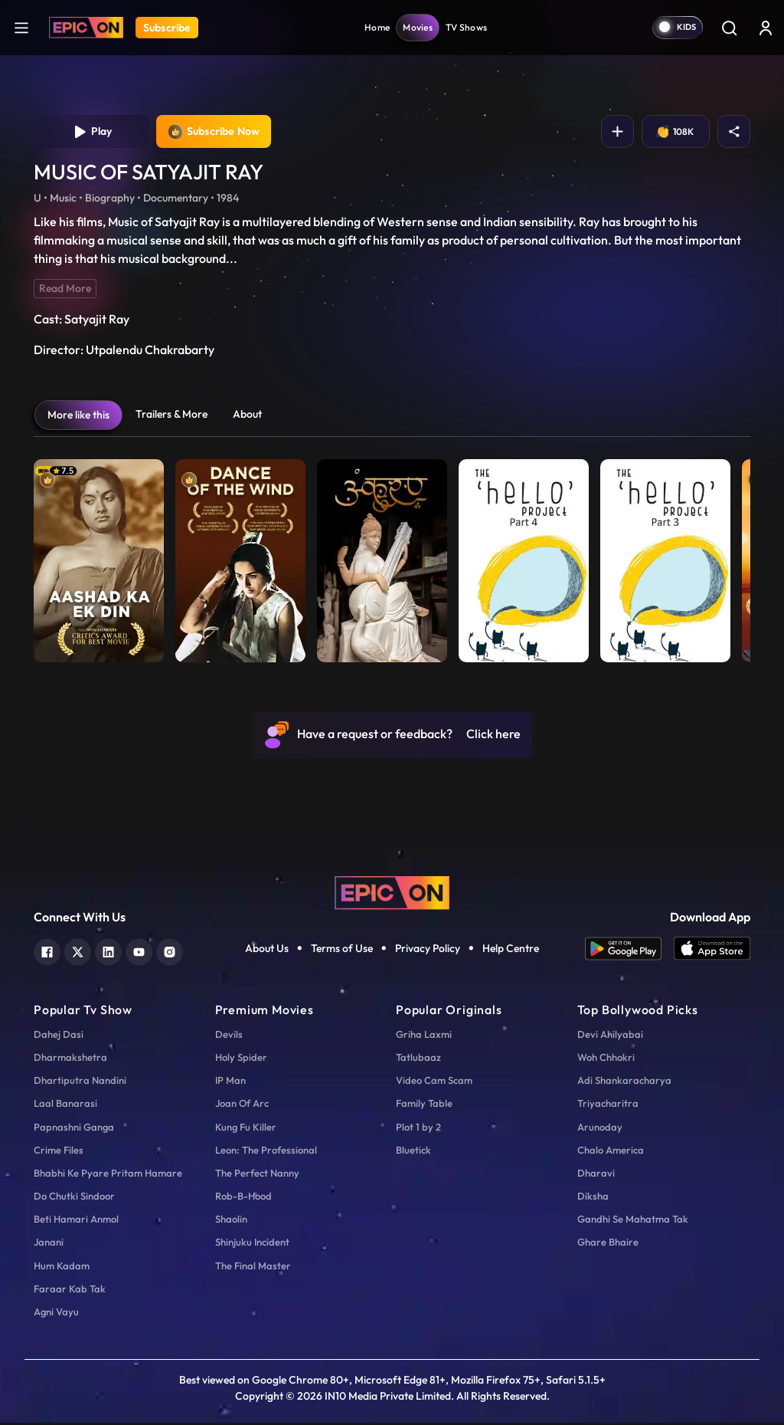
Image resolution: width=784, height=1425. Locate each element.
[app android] (629, 951)
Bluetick (413, 1152)
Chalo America (610, 1152)
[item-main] (99, 559)
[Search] (729, 27)
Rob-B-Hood (243, 1198)
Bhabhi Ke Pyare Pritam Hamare (108, 1175)
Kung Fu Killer (245, 1128)
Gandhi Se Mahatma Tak (632, 1221)
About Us (267, 950)
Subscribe (167, 27)
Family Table (424, 1105)
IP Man (230, 1082)
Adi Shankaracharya (624, 1082)
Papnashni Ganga (74, 1128)
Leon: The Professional (266, 1152)
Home (377, 27)
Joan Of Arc (242, 1105)
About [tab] (247, 416)
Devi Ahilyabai (610, 1036)
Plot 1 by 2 (418, 1128)
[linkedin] (108, 952)
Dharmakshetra (70, 1059)
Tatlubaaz (418, 1059)
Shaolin (231, 1221)
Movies (418, 27)
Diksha (593, 1198)
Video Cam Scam (434, 1082)
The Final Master (253, 1268)
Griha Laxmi (424, 1036)
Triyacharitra (608, 1105)
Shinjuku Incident (252, 1244)
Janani (49, 1244)
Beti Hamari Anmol (76, 1221)
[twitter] (77, 952)
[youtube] (139, 952)
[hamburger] (21, 27)
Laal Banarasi (65, 1105)
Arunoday (599, 1128)
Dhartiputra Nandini (80, 1082)
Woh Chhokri (606, 1059)
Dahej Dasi (58, 1036)
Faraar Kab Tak (70, 1291)
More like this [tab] (78, 417)
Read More (65, 290)
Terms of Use (342, 950)
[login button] (765, 27)
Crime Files (58, 1152)
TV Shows (466, 27)
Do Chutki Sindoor (74, 1198)
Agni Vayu (56, 1314)
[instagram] (169, 952)
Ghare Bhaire (608, 1244)
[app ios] (712, 951)
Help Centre (510, 950)
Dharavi (596, 1175)
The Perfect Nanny (257, 1175)
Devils (229, 1036)
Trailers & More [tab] (171, 416)
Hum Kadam (62, 1268)
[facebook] (47, 952)
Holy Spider (241, 1059)
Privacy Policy (427, 950)
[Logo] (86, 27)
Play (91, 132)
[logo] (392, 893)
